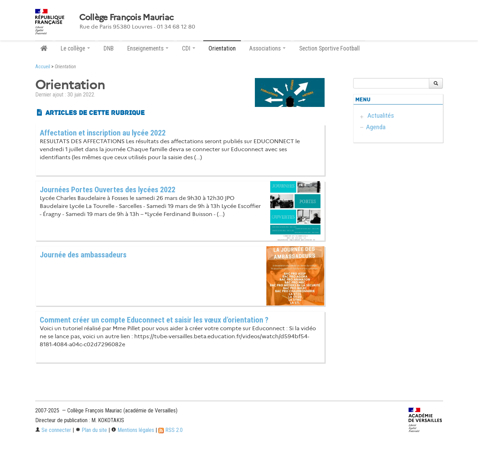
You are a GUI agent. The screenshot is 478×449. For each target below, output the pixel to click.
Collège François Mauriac (126, 17)
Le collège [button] (75, 48)
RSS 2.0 (170, 430)
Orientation (222, 48)
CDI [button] (188, 48)
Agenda (376, 127)
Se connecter (53, 430)
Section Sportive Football (329, 48)
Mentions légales (132, 430)
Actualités (380, 115)
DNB (109, 48)
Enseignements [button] (147, 48)
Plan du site (91, 430)
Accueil (42, 67)
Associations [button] (267, 48)
